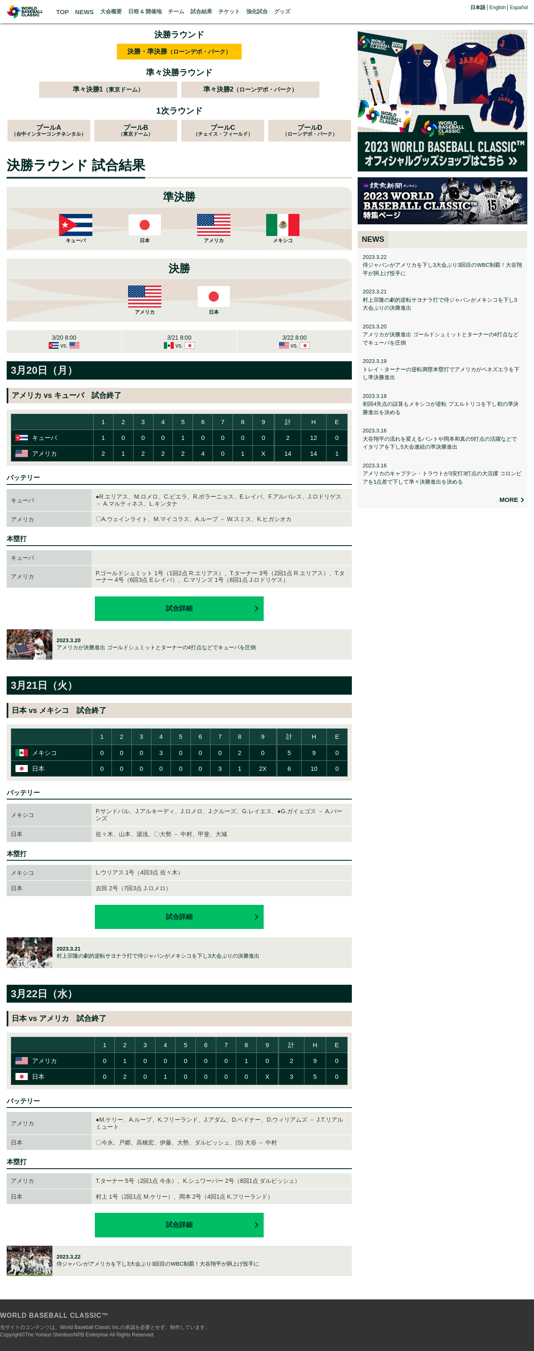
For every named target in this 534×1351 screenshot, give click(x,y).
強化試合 (257, 11)
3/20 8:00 (64, 341)
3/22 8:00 (294, 341)
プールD (309, 130)
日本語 (477, 7)
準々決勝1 (108, 89)
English (498, 7)
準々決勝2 (250, 89)
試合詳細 (179, 608)
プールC (222, 130)
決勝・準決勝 (179, 51)
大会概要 (111, 11)
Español (519, 7)
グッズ (282, 11)
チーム (176, 11)
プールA (48, 130)
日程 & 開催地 (145, 11)
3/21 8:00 (179, 341)
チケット (229, 11)
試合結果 (201, 11)
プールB (135, 130)
